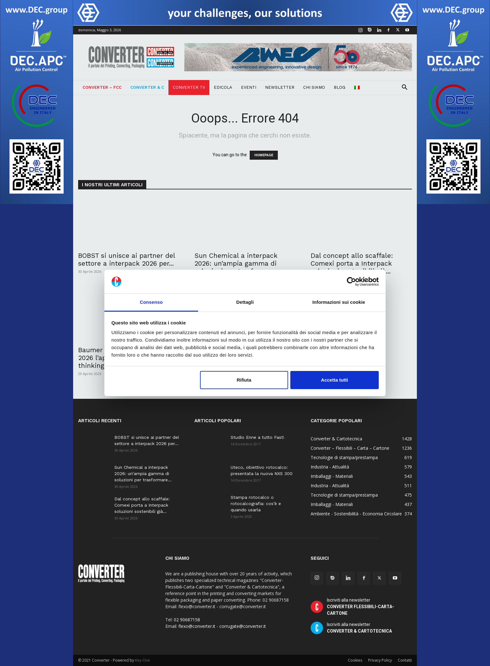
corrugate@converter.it (242, 626)
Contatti (405, 660)
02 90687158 (187, 620)
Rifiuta (244, 380)
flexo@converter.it (196, 626)
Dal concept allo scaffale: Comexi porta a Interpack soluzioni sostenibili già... (352, 263)
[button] (404, 88)
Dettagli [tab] (245, 302)
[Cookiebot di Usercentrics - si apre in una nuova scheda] (351, 281)
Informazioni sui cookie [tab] (338, 302)
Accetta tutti (334, 380)
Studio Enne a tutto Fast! (257, 437)
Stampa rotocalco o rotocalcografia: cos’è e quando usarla (256, 503)
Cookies (355, 660)
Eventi (248, 87)
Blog (339, 87)
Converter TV (189, 87)
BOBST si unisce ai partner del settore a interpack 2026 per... (126, 259)
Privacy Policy (380, 660)
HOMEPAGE (263, 155)
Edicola (223, 87)
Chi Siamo (314, 87)
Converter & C (147, 87)
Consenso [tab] (151, 302)
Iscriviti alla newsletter (360, 607)
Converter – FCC (102, 87)
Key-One (142, 660)
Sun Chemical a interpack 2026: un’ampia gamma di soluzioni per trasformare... (237, 263)
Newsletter (279, 87)
